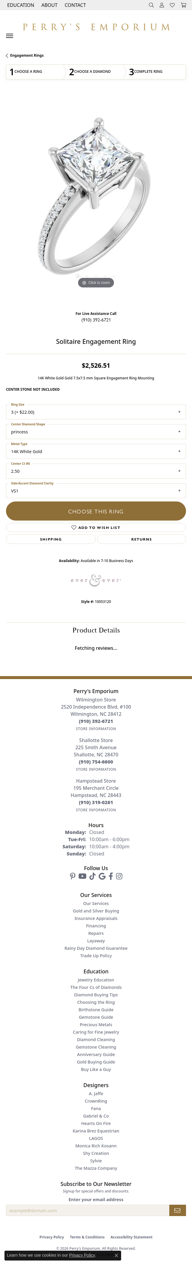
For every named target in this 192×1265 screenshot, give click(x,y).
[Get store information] (96, 728)
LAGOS (96, 1138)
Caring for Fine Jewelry (96, 1032)
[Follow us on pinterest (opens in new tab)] (72, 876)
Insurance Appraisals (96, 918)
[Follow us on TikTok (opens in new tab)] (92, 876)
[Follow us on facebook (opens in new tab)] (111, 876)
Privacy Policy (51, 1237)
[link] (74, 5)
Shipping (51, 539)
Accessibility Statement (132, 1237)
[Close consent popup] (116, 1255)
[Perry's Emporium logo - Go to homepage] (96, 25)
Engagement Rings (27, 55)
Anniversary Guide (96, 1054)
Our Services (96, 903)
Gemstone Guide (96, 1017)
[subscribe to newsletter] (177, 1210)
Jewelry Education (96, 980)
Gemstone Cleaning (96, 1047)
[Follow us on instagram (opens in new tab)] (119, 876)
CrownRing (96, 1101)
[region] (96, 200)
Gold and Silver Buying (96, 911)
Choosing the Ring (96, 1002)
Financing (96, 926)
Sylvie (96, 1161)
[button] (20, 5)
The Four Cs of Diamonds (96, 987)
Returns (141, 539)
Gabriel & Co (96, 1116)
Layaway (96, 941)
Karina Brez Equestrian (96, 1131)
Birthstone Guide (96, 1009)
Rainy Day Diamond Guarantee (95, 948)
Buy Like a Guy (96, 1069)
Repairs (95, 933)
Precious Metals (96, 1024)
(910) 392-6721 (96, 319)
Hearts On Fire (96, 1123)
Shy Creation (96, 1153)
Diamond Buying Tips (96, 995)
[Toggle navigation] (9, 36)
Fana (96, 1108)
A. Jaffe (96, 1093)
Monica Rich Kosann (96, 1146)
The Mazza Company (96, 1168)
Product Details (96, 630)
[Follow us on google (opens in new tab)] (102, 876)
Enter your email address (95, 1199)
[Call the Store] (96, 721)
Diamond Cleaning (96, 1039)
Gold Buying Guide (96, 1062)
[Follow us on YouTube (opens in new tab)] (82, 876)
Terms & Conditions (87, 1237)
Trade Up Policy (96, 955)
